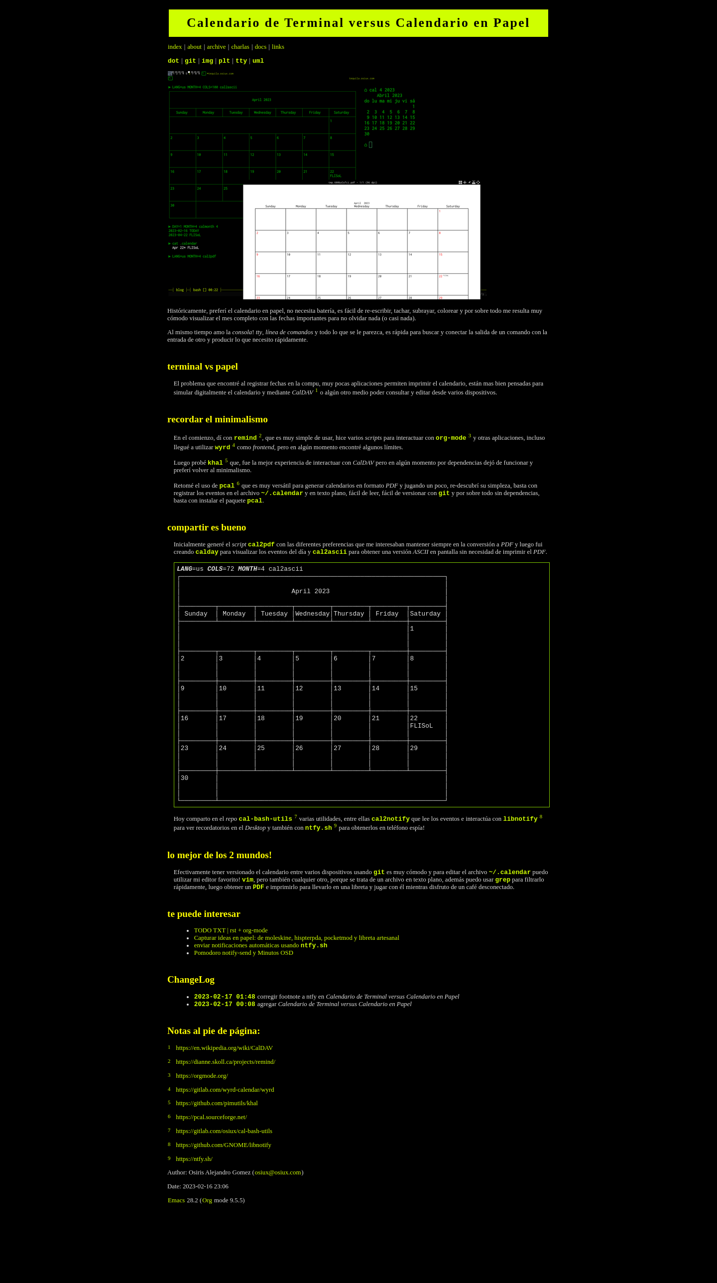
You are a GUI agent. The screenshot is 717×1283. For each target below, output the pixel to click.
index (175, 46)
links (278, 46)
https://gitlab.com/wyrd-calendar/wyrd (225, 1154)
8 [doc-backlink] (541, 872)
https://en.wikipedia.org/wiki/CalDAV (224, 1112)
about (194, 46)
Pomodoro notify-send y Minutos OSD (243, 1014)
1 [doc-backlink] (316, 391)
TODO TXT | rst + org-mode (231, 990)
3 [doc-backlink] (470, 437)
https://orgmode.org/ (202, 1140)
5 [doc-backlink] (226, 462)
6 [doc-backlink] (238, 485)
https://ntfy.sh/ (194, 1223)
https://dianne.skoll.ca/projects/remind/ (225, 1126)
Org (207, 1264)
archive (216, 46)
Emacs (176, 1264)
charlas (240, 46)
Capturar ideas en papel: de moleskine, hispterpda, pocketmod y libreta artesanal (296, 997)
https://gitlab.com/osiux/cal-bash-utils (224, 1195)
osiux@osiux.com (278, 1236)
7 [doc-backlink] (295, 872)
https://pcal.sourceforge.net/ (211, 1181)
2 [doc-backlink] (260, 437)
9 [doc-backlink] (335, 881)
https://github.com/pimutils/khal (217, 1167)
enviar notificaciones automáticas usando (261, 1007)
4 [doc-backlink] (234, 446)
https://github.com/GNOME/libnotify (223, 1209)
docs (260, 46)
